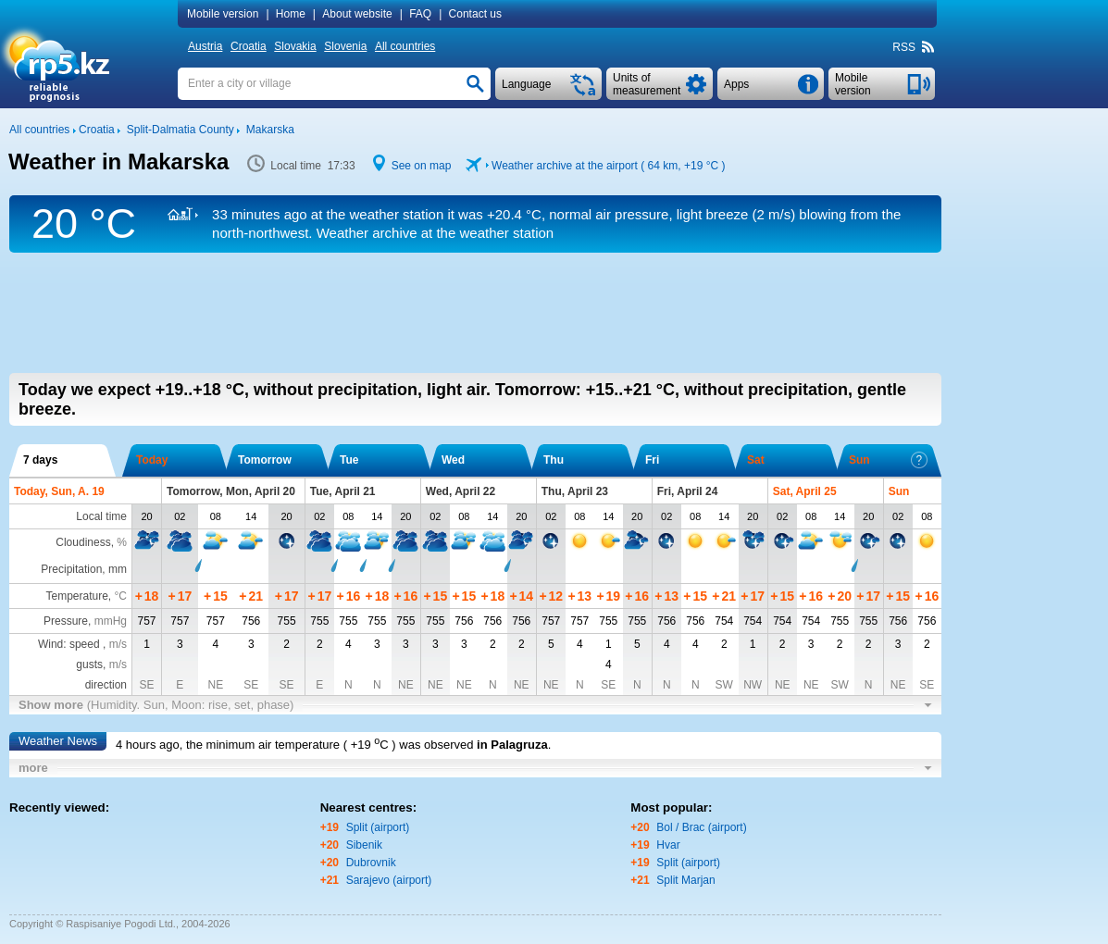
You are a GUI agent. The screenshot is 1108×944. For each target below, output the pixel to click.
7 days (40, 459)
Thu (553, 459)
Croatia (248, 46)
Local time (101, 516)
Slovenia (345, 46)
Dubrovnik (371, 862)
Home (290, 13)
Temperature (76, 596)
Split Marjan (685, 880)
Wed (453, 459)
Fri (652, 459)
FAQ (420, 13)
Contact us (475, 13)
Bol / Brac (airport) (701, 827)
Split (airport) (378, 827)
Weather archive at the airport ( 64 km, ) (608, 165)
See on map (422, 165)
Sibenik (364, 844)
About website (357, 13)
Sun (888, 460)
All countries (405, 46)
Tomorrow (265, 459)
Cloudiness (83, 542)
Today (152, 459)
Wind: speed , (82, 644)
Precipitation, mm (84, 569)
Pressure (66, 621)
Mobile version (222, 13)
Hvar (667, 844)
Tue (349, 459)
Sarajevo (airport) (389, 880)
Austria (205, 46)
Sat (756, 459)
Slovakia (295, 46)
